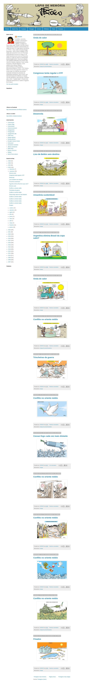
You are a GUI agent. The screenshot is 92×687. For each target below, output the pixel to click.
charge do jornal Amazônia (46, 66)
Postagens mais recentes (40, 676)
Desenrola (38, 114)
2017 (9, 240)
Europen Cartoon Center (14, 141)
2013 (9, 249)
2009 (9, 257)
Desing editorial (11, 139)
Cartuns (23, 29)
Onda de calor (40, 38)
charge (41, 104)
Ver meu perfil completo (12, 84)
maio (10, 218)
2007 (9, 262)
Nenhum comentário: (54, 64)
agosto (11, 212)
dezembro (12, 169)
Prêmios (46, 29)
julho (10, 214)
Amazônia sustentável (44, 195)
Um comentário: (53, 465)
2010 (9, 255)
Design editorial (11, 137)
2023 (9, 167)
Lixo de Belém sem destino (46, 154)
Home (7, 29)
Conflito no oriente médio (45, 319)
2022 (9, 229)
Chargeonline (11, 130)
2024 (9, 165)
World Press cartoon (13, 154)
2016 (9, 242)
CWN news (10, 135)
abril (10, 220)
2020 (9, 234)
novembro (12, 171)
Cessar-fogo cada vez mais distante (50, 436)
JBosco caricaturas (12, 146)
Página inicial (52, 676)
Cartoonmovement (12, 128)
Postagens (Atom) (42, 679)
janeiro (11, 227)
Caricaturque (11, 122)
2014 (9, 247)
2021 (9, 232)
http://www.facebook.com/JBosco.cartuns (16, 109)
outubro (11, 208)
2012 (9, 251)
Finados (37, 639)
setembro (11, 210)
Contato (60, 29)
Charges (31, 29)
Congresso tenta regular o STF (48, 73)
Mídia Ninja (10, 148)
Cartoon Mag (11, 124)
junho (11, 216)
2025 (9, 163)
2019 (9, 236)
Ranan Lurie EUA (12, 150)
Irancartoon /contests (13, 144)
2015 (9, 244)
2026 (9, 161)
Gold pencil (10, 143)
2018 (9, 238)
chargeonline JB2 (12, 133)
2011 (9, 253)
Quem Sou (15, 29)
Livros (39, 29)
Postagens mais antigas (64, 676)
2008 (9, 259)
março (11, 223)
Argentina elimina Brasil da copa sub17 (18, 184)
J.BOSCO (19, 36)
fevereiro (11, 225)
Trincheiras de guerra (43, 357)
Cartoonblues (11, 126)
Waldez (10, 152)
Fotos (53, 29)
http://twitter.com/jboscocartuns (14, 116)
